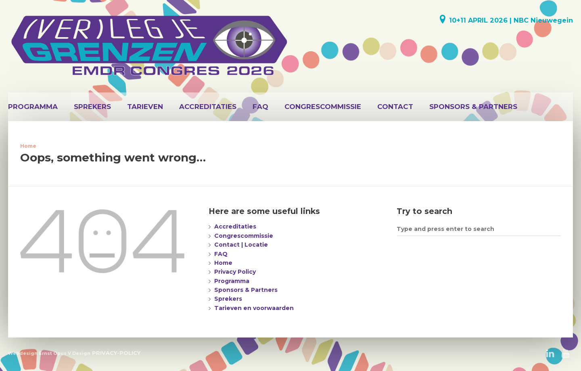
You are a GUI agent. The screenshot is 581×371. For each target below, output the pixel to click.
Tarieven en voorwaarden (254, 308)
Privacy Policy (235, 271)
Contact (395, 107)
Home (28, 146)
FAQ (260, 107)
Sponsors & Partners (473, 107)
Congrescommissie (322, 107)
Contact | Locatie (241, 244)
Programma (33, 107)
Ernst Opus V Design (64, 353)
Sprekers (92, 107)
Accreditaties (207, 107)
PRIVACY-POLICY (116, 353)
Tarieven (145, 107)
